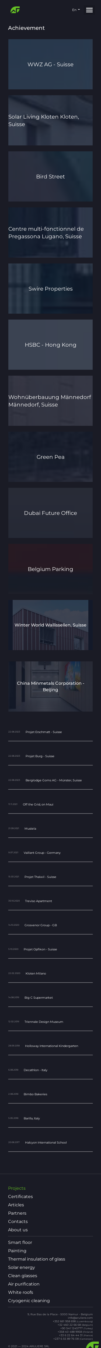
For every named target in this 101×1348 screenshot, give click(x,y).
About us (18, 1230)
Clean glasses (22, 1276)
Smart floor (20, 1242)
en (74, 10)
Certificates (20, 1197)
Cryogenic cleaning (29, 1301)
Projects (17, 1188)
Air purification (24, 1284)
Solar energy (21, 1267)
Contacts (18, 1221)
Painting (17, 1251)
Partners (17, 1213)
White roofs (20, 1292)
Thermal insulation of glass (36, 1259)
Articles (16, 1205)
